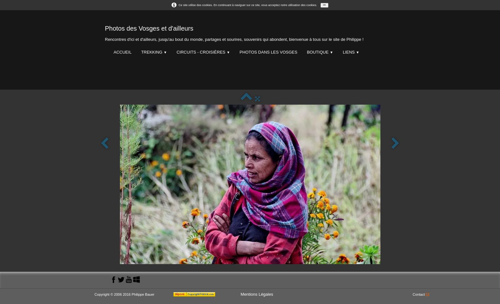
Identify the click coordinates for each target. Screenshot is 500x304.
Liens (351, 52)
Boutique (320, 52)
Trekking (154, 52)
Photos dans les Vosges (268, 52)
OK (324, 5)
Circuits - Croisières (203, 52)
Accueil (122, 52)
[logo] (234, 32)
